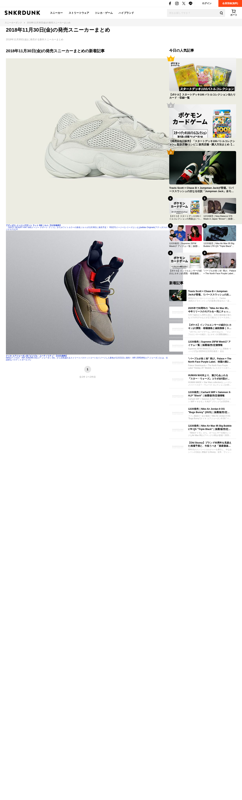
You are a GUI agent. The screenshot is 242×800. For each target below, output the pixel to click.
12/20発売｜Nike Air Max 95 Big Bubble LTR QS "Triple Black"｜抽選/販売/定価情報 (218, 245)
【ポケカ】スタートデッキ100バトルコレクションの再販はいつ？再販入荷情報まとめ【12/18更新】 (185, 217)
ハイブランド (126, 12)
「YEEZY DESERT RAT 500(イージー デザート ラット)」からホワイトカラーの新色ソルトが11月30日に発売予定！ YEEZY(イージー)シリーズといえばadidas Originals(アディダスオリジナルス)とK (87, 228)
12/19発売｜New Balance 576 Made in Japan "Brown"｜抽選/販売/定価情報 (219, 217)
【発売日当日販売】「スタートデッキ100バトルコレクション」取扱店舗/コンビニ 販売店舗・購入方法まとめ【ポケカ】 (202, 143)
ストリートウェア (79, 12)
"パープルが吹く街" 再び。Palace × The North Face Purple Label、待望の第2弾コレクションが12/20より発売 (219, 272)
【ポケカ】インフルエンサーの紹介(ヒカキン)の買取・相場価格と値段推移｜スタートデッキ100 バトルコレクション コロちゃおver (185, 272)
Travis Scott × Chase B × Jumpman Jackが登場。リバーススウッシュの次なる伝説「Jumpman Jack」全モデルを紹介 (201, 189)
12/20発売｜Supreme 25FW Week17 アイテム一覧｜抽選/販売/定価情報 (184, 245)
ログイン (207, 3)
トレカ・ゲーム (104, 12)
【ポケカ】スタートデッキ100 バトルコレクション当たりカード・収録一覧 (202, 96)
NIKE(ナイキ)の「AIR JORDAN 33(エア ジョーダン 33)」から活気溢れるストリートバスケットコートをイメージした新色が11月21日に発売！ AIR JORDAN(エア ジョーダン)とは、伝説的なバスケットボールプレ (87, 359)
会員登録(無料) (230, 3)
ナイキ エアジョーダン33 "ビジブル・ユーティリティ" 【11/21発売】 (37, 356)
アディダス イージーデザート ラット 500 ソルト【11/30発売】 (34, 225)
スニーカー (56, 12)
